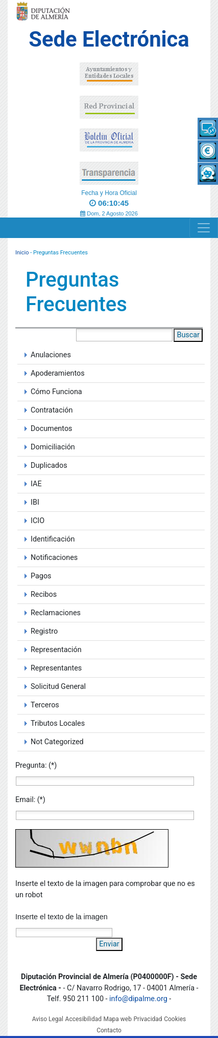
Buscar (188, 335)
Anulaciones (51, 355)
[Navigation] (203, 228)
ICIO (37, 520)
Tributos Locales (58, 723)
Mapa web (118, 1019)
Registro (44, 631)
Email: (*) (30, 799)
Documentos (51, 428)
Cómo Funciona (56, 391)
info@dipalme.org (138, 998)
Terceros (45, 705)
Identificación (53, 539)
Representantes (56, 668)
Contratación (51, 410)
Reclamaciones (56, 613)
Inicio (22, 252)
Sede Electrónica (109, 39)
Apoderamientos (58, 373)
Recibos (44, 594)
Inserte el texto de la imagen (61, 917)
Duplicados (49, 465)
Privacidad (148, 1019)
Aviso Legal (47, 1019)
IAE (36, 484)
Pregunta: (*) (36, 765)
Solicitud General (58, 686)
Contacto (109, 1030)
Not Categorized (57, 742)
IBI (35, 502)
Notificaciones (54, 557)
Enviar (109, 944)
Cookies (175, 1019)
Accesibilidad (83, 1019)
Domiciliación (53, 447)
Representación (56, 649)
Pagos (41, 576)
